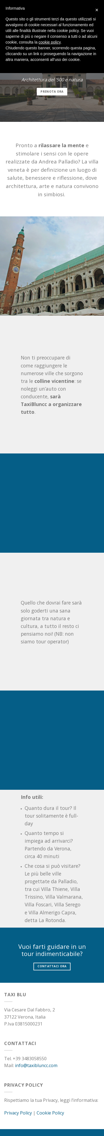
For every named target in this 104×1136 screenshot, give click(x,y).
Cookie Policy (50, 1113)
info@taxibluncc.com (36, 1065)
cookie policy (49, 42)
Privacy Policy (18, 1113)
